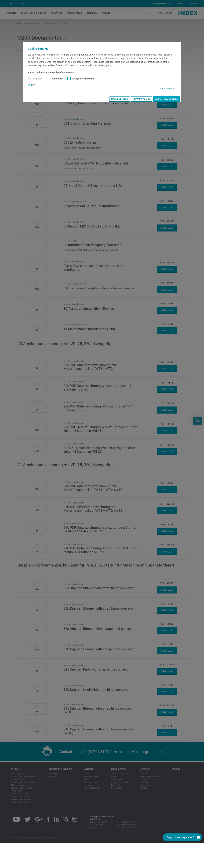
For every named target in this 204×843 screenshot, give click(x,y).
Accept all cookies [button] (166, 98)
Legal (31, 84)
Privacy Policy (141, 99)
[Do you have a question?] (198, 837)
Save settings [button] (119, 99)
